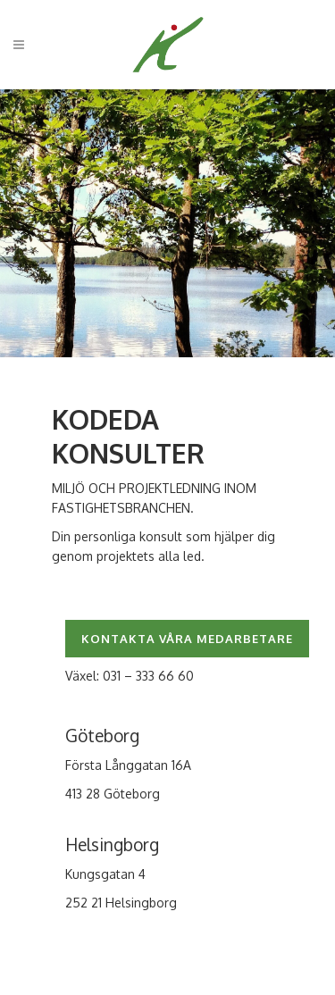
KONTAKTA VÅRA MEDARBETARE (187, 638)
